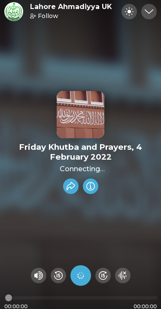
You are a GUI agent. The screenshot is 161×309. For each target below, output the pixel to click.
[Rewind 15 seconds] (58, 275)
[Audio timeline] (81, 298)
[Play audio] (80, 275)
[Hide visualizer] (123, 275)
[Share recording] (71, 186)
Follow (44, 16)
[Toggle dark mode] (129, 11)
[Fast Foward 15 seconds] (103, 275)
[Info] (90, 186)
